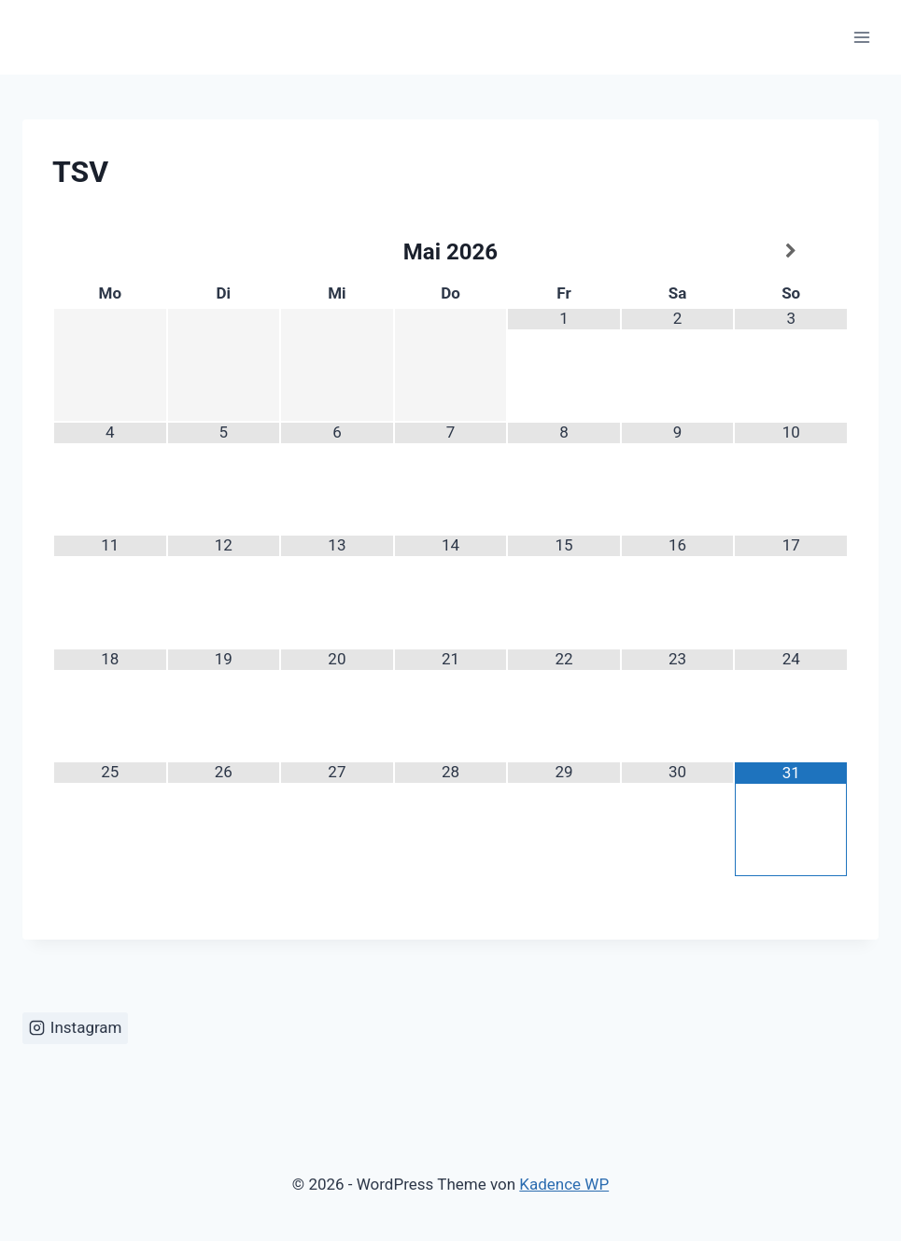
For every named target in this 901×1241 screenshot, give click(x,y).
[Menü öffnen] (861, 36)
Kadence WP (564, 1184)
